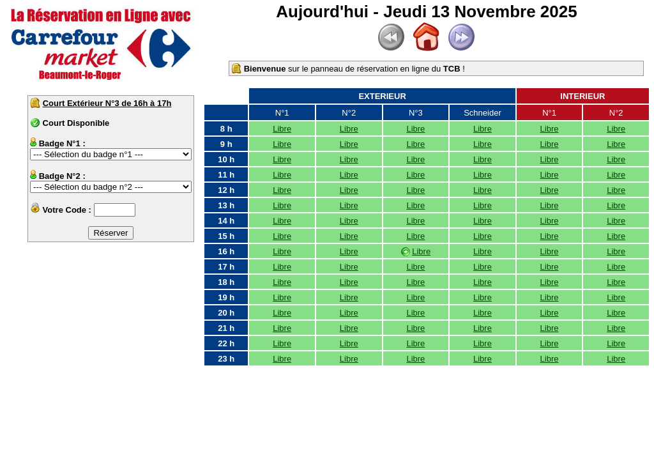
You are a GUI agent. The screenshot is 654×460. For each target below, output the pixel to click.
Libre (282, 129)
